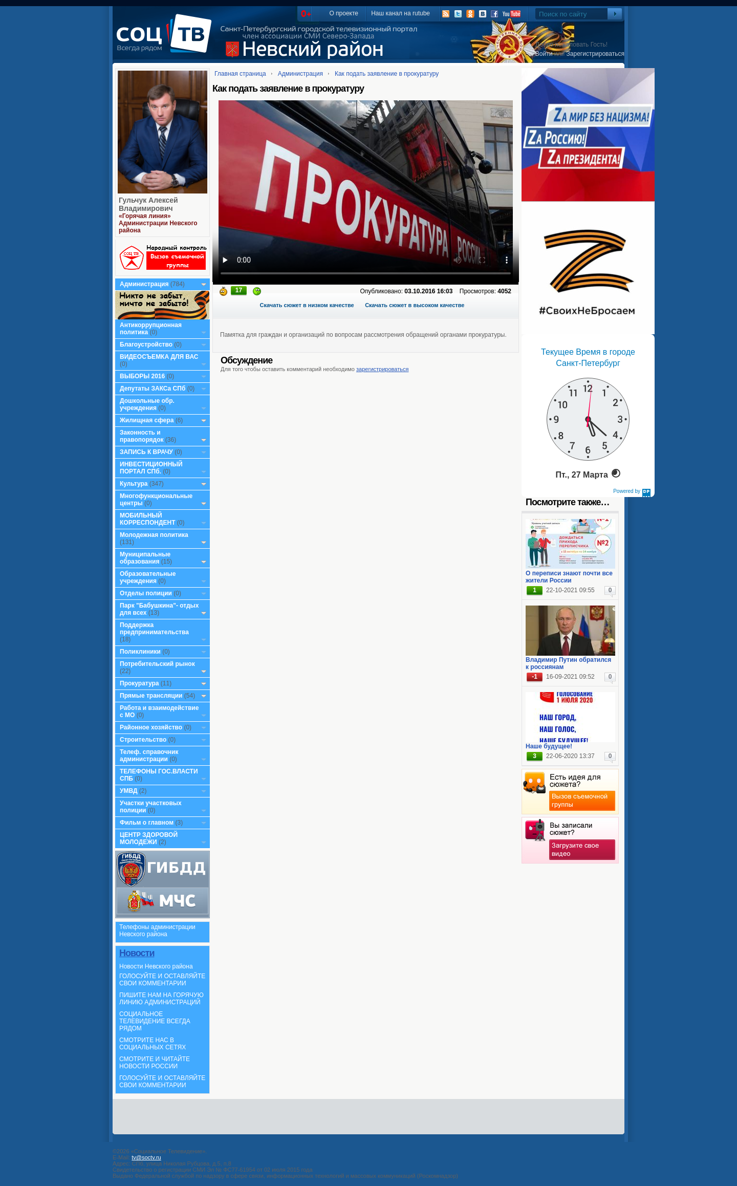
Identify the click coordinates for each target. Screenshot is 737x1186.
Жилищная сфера (147, 420)
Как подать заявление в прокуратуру (387, 73)
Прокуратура (139, 683)
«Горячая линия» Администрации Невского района (158, 223)
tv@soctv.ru (146, 1157)
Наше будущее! (549, 746)
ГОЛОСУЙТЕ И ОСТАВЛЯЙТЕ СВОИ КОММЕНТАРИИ (162, 980)
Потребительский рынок (157, 663)
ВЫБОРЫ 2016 (142, 376)
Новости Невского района (156, 966)
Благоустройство (147, 344)
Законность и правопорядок (142, 436)
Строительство (143, 739)
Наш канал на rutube (400, 13)
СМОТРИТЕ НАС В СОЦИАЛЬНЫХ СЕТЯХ (152, 1044)
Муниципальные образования (145, 558)
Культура (133, 483)
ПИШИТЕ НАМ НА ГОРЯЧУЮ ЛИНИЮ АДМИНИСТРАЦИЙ (161, 998)
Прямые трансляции (151, 695)
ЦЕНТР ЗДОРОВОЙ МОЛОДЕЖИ (149, 838)
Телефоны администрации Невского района (157, 930)
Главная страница (240, 73)
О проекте (343, 13)
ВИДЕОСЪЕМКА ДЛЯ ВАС (159, 356)
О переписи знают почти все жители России (569, 577)
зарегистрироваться (382, 369)
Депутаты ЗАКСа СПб (152, 388)
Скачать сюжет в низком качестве (307, 305)
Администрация (144, 284)
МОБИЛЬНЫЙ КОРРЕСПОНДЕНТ (148, 519)
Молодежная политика (154, 534)
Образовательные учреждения (148, 577)
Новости (136, 953)
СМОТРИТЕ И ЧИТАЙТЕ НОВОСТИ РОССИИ (154, 1062)
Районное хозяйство (151, 727)
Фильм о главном (147, 822)
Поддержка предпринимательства (154, 628)
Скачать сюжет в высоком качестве (414, 305)
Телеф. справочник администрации (149, 755)
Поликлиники (140, 651)
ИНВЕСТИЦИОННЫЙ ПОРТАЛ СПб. (151, 468)
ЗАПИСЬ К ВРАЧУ (146, 452)
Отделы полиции (146, 593)
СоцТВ (166, 40)
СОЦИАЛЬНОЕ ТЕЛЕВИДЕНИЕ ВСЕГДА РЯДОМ (154, 1021)
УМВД (129, 790)
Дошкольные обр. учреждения (147, 404)
